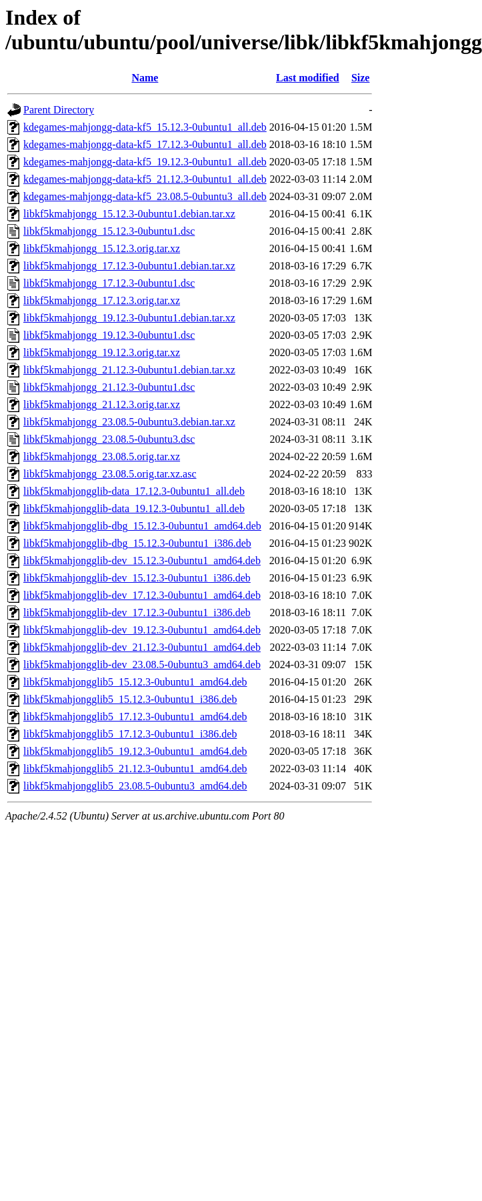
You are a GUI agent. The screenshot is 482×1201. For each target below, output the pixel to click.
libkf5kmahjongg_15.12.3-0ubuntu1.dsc (109, 231)
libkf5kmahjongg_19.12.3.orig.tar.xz (101, 352)
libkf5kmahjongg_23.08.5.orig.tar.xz (101, 456)
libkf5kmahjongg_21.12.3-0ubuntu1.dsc (109, 387)
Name (144, 77)
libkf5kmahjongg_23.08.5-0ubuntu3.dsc (109, 439)
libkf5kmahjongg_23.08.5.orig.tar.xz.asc (110, 473)
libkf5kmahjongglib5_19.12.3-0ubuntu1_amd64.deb (135, 751)
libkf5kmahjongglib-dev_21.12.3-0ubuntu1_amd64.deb (142, 647)
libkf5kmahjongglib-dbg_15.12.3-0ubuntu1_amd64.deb (142, 525)
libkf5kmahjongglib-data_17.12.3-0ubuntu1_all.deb (134, 491)
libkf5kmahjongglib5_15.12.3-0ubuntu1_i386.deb (130, 699)
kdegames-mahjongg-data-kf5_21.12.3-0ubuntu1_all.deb (145, 179)
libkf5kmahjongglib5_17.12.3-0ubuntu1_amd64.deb (135, 716)
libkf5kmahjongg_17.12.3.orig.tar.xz (101, 300)
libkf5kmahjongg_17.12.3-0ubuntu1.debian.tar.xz (129, 265)
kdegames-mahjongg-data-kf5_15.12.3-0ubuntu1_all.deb (145, 127)
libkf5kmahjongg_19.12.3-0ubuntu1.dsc (109, 335)
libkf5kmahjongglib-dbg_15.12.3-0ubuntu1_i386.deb (137, 543)
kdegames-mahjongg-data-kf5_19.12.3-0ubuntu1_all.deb (145, 161)
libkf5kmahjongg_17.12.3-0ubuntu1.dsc (109, 283)
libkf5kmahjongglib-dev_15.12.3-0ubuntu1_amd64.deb (142, 560)
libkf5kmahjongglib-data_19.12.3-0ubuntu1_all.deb (134, 508)
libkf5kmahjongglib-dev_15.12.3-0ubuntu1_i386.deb (137, 577)
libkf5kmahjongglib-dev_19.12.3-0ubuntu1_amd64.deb (142, 630)
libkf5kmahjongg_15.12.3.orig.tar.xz (101, 248)
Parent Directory (58, 109)
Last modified (307, 77)
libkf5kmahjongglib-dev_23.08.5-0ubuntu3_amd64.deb (142, 664)
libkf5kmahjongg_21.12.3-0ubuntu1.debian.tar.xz (129, 369)
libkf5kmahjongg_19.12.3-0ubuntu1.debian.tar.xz (129, 317)
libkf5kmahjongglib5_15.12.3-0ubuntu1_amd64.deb (135, 682)
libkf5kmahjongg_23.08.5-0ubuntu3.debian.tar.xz (129, 421)
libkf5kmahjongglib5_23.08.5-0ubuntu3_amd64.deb (135, 786)
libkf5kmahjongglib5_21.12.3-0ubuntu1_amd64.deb (135, 768)
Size (360, 77)
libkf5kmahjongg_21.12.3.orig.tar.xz (101, 404)
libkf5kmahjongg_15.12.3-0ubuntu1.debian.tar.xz (129, 213)
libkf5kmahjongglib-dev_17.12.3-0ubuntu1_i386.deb (137, 612)
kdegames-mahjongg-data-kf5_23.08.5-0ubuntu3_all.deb (145, 196)
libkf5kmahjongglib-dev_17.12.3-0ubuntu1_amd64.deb (142, 595)
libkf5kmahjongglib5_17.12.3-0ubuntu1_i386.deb (130, 734)
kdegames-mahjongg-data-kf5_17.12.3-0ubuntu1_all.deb (145, 144)
